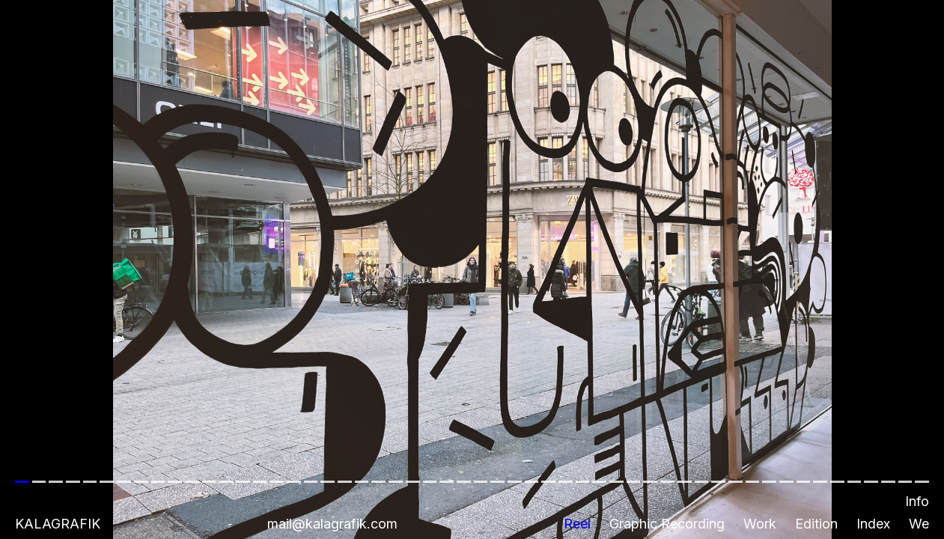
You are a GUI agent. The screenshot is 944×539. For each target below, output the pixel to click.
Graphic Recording (667, 524)
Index (873, 524)
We (919, 524)
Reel (577, 524)
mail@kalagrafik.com (332, 524)
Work (759, 524)
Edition (816, 524)
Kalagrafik (57, 524)
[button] (472, 269)
